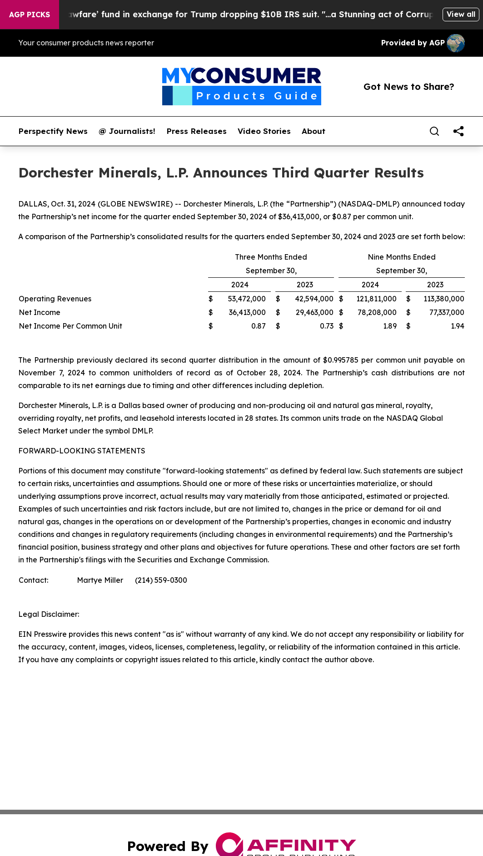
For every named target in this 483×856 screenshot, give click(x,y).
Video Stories (264, 131)
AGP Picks (29, 14)
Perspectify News (53, 131)
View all (461, 14)
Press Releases (196, 131)
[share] (458, 131)
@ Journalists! (127, 131)
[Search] (434, 131)
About (313, 131)
